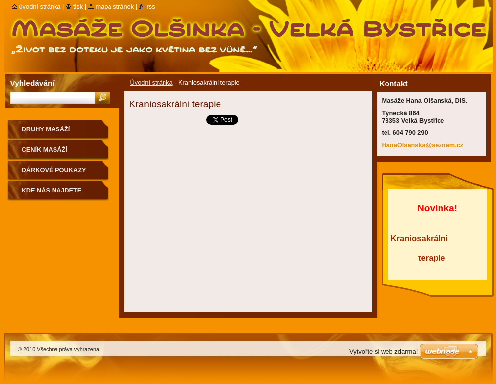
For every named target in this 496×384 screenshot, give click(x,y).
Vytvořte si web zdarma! (383, 351)
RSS (151, 6)
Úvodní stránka (151, 82)
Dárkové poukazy (54, 170)
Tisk (78, 6)
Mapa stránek (115, 6)
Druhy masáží (46, 129)
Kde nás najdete (52, 190)
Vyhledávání (32, 83)
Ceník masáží (44, 149)
